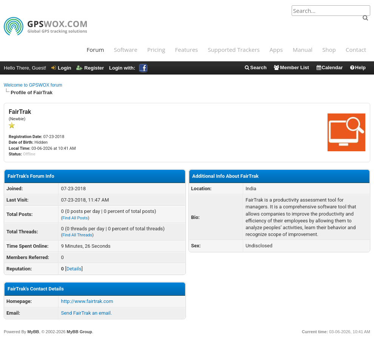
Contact (356, 49)
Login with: (128, 68)
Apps (276, 49)
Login (61, 68)
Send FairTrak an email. (86, 313)
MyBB (33, 331)
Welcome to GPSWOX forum (33, 85)
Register (90, 68)
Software (125, 49)
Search (255, 67)
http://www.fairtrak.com (87, 301)
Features (186, 49)
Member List (291, 67)
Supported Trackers (234, 49)
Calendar (329, 67)
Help (357, 67)
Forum (95, 49)
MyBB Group (79, 331)
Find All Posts (75, 218)
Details (74, 269)
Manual (302, 49)
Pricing (156, 49)
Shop (329, 49)
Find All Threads (77, 235)
